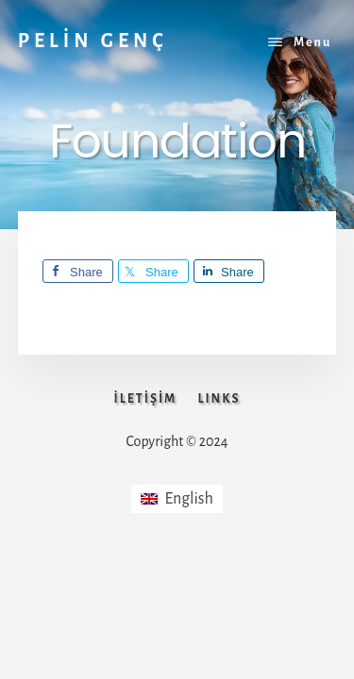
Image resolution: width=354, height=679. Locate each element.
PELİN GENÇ (93, 40)
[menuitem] (177, 499)
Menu (312, 42)
